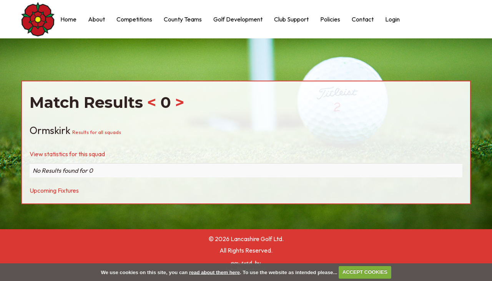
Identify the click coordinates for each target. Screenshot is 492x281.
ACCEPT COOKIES (364, 272)
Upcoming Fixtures (54, 190)
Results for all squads (96, 132)
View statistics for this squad (67, 154)
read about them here (214, 272)
